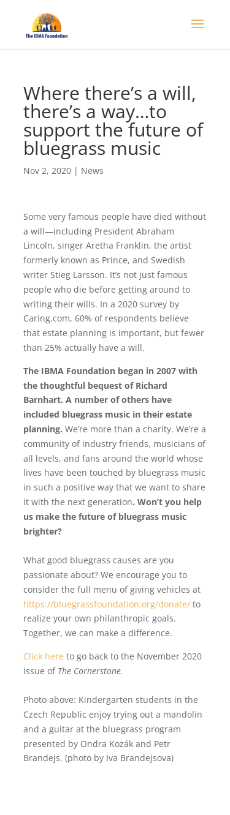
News (92, 170)
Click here (44, 656)
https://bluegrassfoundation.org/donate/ (106, 604)
